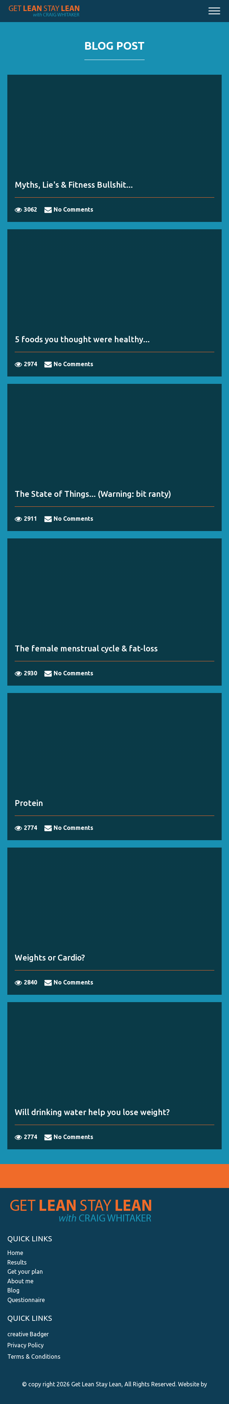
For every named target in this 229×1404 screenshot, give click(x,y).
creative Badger (28, 1334)
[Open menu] (214, 11)
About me (20, 1281)
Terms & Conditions (34, 1356)
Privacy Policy (25, 1345)
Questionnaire (26, 1300)
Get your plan (25, 1271)
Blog (13, 1290)
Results (17, 1262)
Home (15, 1252)
